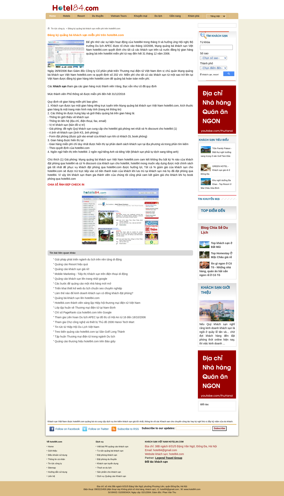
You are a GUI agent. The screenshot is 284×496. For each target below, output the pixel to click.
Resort (81, 16)
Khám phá (193, 16)
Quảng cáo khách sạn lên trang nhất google (81, 278)
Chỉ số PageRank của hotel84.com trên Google (83, 312)
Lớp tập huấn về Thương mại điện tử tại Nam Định (85, 307)
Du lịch (158, 16)
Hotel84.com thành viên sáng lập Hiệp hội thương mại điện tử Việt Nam (97, 302)
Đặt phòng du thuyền (107, 459)
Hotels (66, 16)
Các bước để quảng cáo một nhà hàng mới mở (83, 283)
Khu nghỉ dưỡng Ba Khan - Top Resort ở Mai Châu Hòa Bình (216, 184)
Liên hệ (51, 476)
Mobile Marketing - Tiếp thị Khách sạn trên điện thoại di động (91, 273)
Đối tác (204, 404)
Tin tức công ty (55, 463)
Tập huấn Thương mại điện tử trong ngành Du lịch (85, 336)
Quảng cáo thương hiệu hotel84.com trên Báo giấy (85, 341)
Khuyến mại (140, 16)
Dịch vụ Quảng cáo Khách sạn (111, 476)
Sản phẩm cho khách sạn (109, 472)
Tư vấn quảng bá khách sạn (110, 451)
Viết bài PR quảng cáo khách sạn (112, 446)
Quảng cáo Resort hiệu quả (71, 264)
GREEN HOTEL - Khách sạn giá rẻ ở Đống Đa (215, 170)
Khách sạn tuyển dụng (107, 463)
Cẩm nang (175, 16)
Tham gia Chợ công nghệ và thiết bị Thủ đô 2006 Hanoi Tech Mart (94, 322)
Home (52, 16)
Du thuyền (97, 16)
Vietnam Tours (119, 16)
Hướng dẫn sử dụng (57, 472)
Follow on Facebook (67, 429)
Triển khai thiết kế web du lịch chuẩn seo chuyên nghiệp (88, 288)
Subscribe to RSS (128, 429)
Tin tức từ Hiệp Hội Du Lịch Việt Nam (77, 326)
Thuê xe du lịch (104, 468)
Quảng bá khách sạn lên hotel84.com (77, 298)
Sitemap (52, 468)
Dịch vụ (99, 442)
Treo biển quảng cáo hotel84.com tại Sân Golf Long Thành (90, 331)
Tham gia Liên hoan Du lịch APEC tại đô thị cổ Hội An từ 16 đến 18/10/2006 (100, 317)
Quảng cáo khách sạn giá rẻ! (72, 269)
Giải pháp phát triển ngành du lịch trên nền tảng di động (88, 259)
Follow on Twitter (98, 429)
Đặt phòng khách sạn (107, 455)
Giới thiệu (52, 451)
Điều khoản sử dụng (57, 455)
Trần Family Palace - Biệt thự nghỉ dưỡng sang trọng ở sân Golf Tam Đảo (216, 152)
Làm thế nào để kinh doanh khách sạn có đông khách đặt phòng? (94, 293)
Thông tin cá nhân (56, 459)
